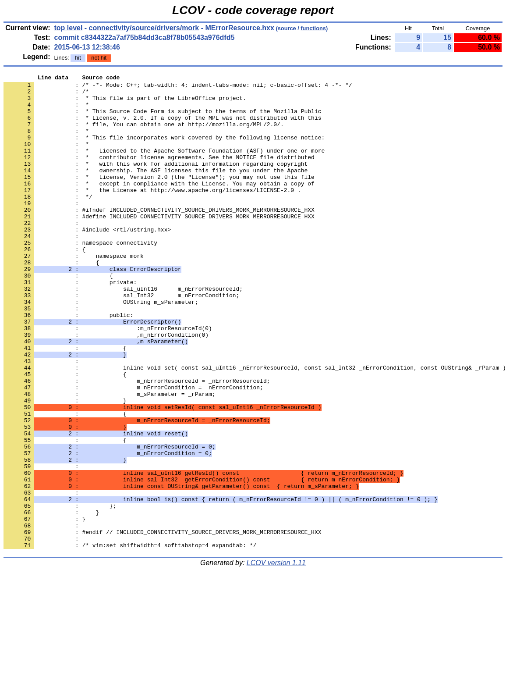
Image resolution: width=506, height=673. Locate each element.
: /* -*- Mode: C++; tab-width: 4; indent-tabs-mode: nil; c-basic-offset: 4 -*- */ (178, 87)
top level (68, 28)
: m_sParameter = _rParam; (110, 458)
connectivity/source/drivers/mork (144, 28)
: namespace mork (74, 292)
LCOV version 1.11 (276, 657)
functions (313, 28)
